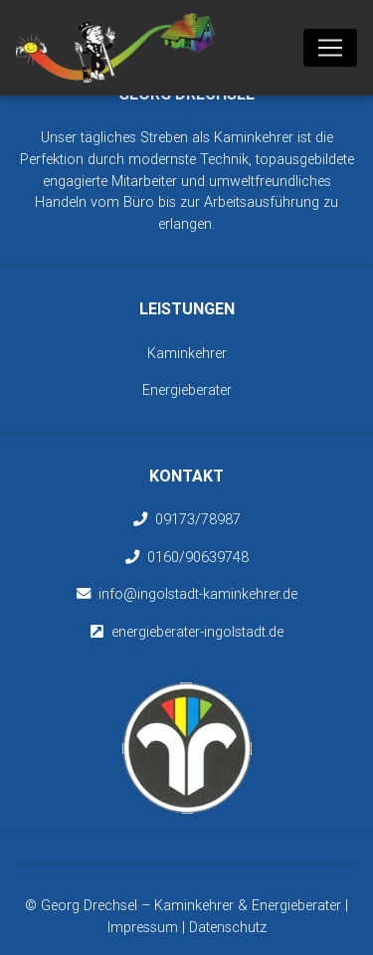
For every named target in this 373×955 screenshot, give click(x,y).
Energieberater (187, 390)
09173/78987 (198, 519)
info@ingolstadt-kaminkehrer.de (197, 594)
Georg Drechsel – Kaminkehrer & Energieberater (193, 905)
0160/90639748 (198, 557)
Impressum (142, 927)
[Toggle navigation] (330, 48)
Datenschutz (228, 927)
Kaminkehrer (187, 353)
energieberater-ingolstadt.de (197, 632)
